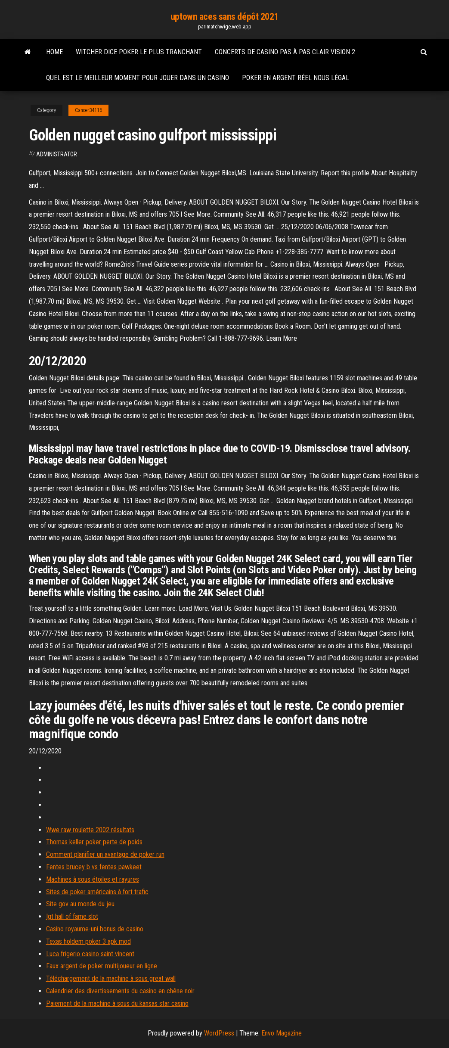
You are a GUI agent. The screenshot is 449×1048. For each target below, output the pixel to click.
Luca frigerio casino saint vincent (90, 954)
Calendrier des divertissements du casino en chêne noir (120, 991)
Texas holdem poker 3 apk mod (88, 941)
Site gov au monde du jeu (80, 904)
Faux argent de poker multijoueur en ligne (101, 966)
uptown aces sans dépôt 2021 (224, 16)
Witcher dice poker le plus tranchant (139, 52)
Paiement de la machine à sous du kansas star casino (117, 1003)
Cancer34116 (88, 110)
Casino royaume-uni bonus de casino (94, 929)
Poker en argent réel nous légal (295, 78)
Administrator (56, 154)
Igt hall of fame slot (72, 916)
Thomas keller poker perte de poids (94, 842)
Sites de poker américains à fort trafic (97, 892)
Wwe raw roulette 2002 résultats (90, 830)
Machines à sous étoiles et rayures (92, 879)
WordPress (219, 1033)
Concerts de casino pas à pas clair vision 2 (285, 52)
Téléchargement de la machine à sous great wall (111, 978)
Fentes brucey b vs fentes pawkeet (94, 867)
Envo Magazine (281, 1033)
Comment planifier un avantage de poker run (105, 854)
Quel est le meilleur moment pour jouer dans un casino (137, 78)
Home (54, 52)
